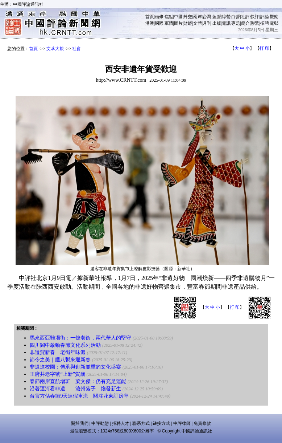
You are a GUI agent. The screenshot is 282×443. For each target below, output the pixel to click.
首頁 (149, 16)
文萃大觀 (55, 48)
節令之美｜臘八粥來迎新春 (60, 359)
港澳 (149, 23)
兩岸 (197, 16)
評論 (264, 16)
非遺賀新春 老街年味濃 (58, 352)
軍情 (169, 23)
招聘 (264, 23)
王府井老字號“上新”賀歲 (57, 374)
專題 (235, 23)
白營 (235, 16)
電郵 (274, 23)
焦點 (169, 16)
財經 (187, 23)
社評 (245, 16)
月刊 (207, 23)
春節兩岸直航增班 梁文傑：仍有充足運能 (78, 381)
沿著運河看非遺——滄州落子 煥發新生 (75, 388)
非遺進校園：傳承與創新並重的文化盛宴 (75, 367)
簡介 (245, 23)
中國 (178, 16)
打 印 (264, 48)
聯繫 (254, 23)
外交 (187, 16)
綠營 (226, 16)
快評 (254, 16)
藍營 (216, 16)
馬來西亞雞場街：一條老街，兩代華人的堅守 (80, 338)
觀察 (274, 16)
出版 (216, 23)
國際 (159, 23)
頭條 (159, 16)
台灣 (207, 16)
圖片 (178, 23)
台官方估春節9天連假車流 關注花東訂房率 (79, 396)
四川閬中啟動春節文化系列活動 (65, 345)
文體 (197, 23)
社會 (76, 48)
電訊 (226, 23)
